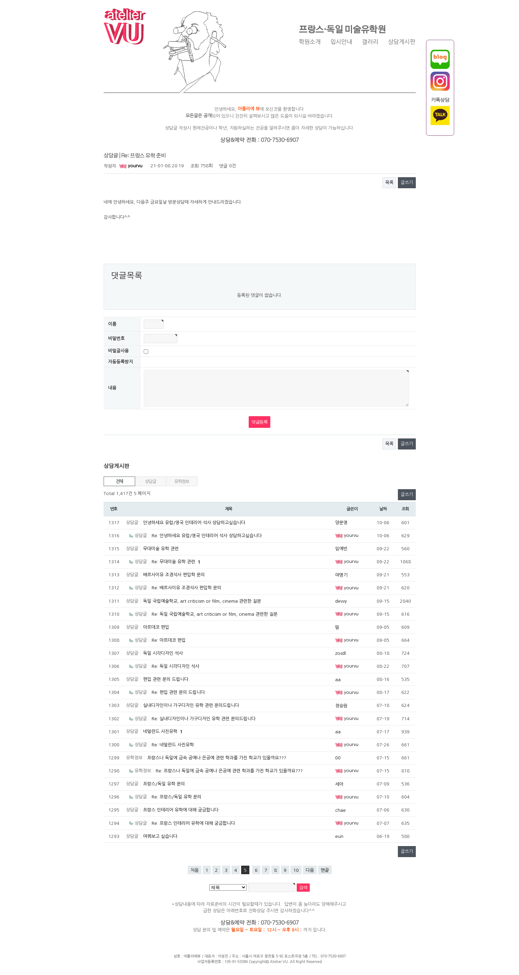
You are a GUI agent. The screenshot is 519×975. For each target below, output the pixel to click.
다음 (310, 870)
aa (338, 679)
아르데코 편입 (156, 627)
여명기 (341, 575)
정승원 (341, 705)
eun (339, 836)
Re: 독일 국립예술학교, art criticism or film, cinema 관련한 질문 (215, 614)
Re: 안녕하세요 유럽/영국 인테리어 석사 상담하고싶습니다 (207, 535)
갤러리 (370, 42)
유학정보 (181, 481)
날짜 (383, 509)
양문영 (341, 522)
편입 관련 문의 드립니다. (166, 679)
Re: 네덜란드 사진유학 (173, 745)
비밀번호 (116, 338)
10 (296, 870)
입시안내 (341, 42)
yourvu (130, 166)
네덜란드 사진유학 (162, 731)
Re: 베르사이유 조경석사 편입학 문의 (186, 588)
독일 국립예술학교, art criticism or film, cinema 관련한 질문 (202, 601)
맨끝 (325, 870)
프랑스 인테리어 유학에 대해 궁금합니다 (181, 810)
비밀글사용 (118, 351)
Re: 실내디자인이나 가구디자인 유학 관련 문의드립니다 (204, 719)
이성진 (223, 956)
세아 (339, 784)
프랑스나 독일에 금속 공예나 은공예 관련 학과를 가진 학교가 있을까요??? (216, 758)
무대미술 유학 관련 (161, 548)
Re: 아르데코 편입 (169, 640)
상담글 (150, 481)
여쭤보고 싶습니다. (161, 836)
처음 (194, 870)
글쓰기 (407, 182)
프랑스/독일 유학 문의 (164, 784)
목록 (389, 182)
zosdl (340, 653)
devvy (341, 601)
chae (340, 810)
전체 (119, 481)
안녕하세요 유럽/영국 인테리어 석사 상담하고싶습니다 (194, 522)
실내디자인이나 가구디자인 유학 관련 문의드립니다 (191, 705)
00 (338, 758)
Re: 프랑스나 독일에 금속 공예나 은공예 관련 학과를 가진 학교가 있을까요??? (229, 771)
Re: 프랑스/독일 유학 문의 (176, 797)
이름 (112, 324)
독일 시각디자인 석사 (163, 653)
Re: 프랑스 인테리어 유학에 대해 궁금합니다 (193, 823)
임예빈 (341, 548)
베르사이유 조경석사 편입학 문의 (174, 575)
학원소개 (310, 42)
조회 (405, 509)
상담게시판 (401, 42)
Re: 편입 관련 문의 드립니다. (179, 692)
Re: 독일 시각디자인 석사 (175, 666)
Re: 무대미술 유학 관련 (176, 561)
